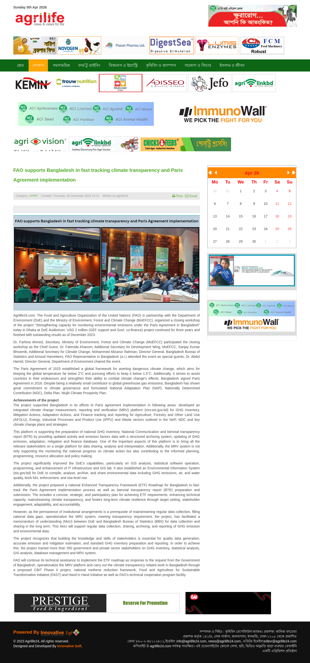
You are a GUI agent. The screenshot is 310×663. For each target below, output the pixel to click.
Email (192, 196)
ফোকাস (33, 196)
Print (179, 196)
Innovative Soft (69, 646)
